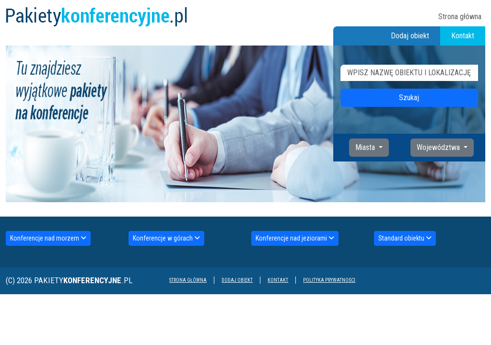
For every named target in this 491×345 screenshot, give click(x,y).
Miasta (366, 147)
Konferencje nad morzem (48, 238)
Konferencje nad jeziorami (295, 238)
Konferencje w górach (166, 238)
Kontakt (462, 35)
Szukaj (409, 97)
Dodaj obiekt (410, 35)
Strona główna (459, 16)
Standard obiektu (405, 238)
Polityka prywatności (329, 280)
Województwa (439, 147)
